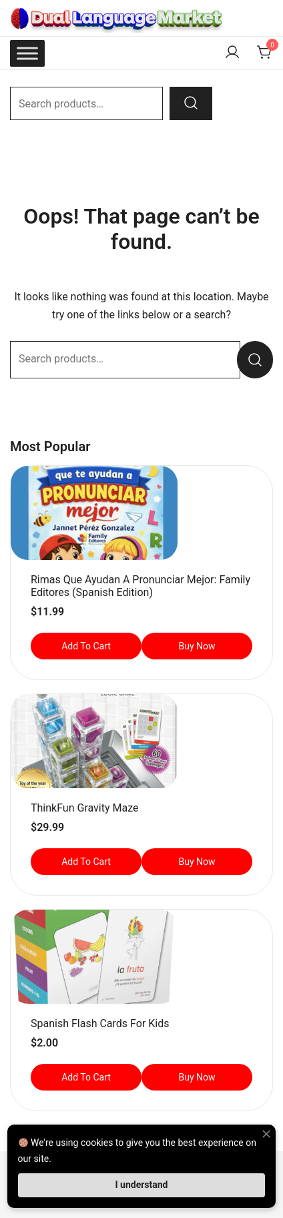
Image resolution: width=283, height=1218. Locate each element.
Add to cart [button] (86, 646)
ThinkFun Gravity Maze (84, 808)
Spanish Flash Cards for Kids (100, 1023)
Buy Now (196, 646)
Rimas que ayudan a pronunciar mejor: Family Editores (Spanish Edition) (140, 586)
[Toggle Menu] (27, 53)
